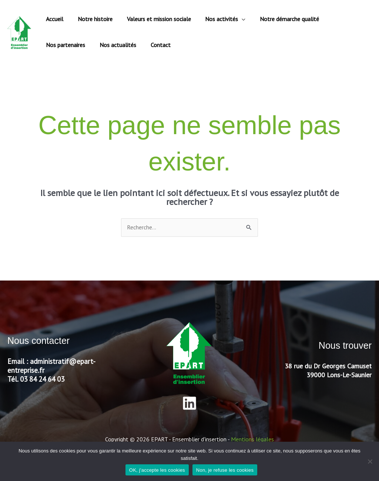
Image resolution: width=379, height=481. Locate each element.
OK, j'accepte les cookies (157, 470)
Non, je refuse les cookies (225, 470)
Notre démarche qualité (278, 19)
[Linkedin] (189, 403)
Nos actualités (63, 45)
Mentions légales (252, 439)
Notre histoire (91, 19)
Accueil (53, 19)
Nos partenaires (339, 19)
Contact (103, 45)
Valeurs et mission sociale (153, 19)
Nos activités (213, 19)
